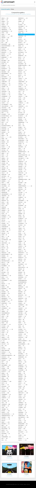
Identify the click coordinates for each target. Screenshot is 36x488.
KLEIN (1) (21, 212)
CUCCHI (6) (21, 107)
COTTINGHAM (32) (7, 104)
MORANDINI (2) (6, 275)
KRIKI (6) (3, 220)
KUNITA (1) (22, 221)
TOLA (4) (4, 402)
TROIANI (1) (5, 405)
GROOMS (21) (21, 168)
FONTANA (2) (5, 148)
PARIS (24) (5, 316)
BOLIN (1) (4, 63)
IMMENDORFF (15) (6, 189)
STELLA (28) (5, 387)
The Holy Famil (9, 474)
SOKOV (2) (21, 383)
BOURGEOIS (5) (6, 68)
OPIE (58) (21, 306)
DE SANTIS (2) (22, 115)
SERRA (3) (21, 373)
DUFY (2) (21, 130)
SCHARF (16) (5, 368)
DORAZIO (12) (22, 128)
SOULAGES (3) (6, 386)
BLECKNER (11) (5, 60)
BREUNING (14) (5, 71)
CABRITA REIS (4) (6, 78)
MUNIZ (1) (4, 285)
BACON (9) (21, 39)
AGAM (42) (5, 23)
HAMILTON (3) (22, 172)
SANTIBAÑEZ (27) (6, 365)
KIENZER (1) (5, 210)
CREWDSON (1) (22, 106)
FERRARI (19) (5, 141)
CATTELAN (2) (22, 84)
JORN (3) (21, 198)
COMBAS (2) (22, 101)
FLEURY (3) (5, 145)
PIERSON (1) (5, 327)
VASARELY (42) (6, 417)
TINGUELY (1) (21, 399)
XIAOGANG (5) (6, 433)
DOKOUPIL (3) (6, 127)
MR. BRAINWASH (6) (22, 282)
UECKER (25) (6, 410)
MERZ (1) (21, 265)
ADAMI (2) (21, 19)
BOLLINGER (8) (22, 63)
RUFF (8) (5, 361)
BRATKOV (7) (22, 70)
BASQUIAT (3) (6, 52)
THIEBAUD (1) (6, 397)
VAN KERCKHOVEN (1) (8, 414)
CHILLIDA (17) (6, 93)
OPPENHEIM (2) (6, 308)
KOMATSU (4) (5, 215)
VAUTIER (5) (6, 418)
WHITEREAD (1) (22, 425)
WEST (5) (4, 425)
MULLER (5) (6, 283)
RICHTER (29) (6, 348)
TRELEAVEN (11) (22, 404)
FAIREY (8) (5, 140)
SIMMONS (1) (21, 378)
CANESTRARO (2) (22, 81)
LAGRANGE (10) (6, 225)
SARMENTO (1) (22, 365)
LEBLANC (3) (5, 233)
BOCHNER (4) (5, 62)
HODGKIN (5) (6, 184)
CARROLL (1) (6, 83)
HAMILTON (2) (6, 174)
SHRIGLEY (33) (22, 376)
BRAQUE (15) (6, 70)
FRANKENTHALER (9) (23, 151)
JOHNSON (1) (22, 197)
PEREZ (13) (5, 322)
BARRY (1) (21, 49)
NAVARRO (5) (21, 291)
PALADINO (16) (22, 311)
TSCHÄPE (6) (22, 405)
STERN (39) (21, 387)
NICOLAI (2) (24, 296)
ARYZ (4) (20, 37)
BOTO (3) (21, 67)
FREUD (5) (21, 153)
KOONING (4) (6, 216)
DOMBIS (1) (21, 127)
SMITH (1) (4, 383)
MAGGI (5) (5, 251)
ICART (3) (4, 187)
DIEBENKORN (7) (23, 122)
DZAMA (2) (21, 132)
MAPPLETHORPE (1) (7, 254)
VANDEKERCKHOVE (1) (7, 415)
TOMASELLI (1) (22, 402)
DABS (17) (21, 109)
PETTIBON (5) (6, 324)
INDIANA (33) (5, 190)
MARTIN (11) (22, 259)
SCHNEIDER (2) (6, 370)
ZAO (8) (4, 438)
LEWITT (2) (21, 238)
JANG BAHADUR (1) (7, 194)
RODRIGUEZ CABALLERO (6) (8, 355)
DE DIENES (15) (6, 114)
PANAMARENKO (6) (5, 313)
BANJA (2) (20, 45)
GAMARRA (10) (22, 156)
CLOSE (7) (21, 99)
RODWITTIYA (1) (22, 355)
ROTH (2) (21, 358)
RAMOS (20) (21, 342)
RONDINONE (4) (22, 356)
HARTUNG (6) (5, 176)
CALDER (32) (6, 80)
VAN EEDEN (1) (22, 412)
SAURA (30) (5, 366)
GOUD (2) (5, 166)
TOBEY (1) (21, 400)
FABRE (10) (4, 138)
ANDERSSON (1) (6, 29)
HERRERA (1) (5, 181)
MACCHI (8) (5, 247)
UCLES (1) (21, 409)
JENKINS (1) (21, 194)
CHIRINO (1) (22, 94)
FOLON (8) (6, 146)
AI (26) (21, 23)
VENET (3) (21, 418)
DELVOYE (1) (5, 119)
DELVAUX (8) (21, 117)
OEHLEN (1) (21, 303)
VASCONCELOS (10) (23, 417)
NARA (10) (22, 290)
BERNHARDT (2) (6, 57)
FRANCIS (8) (21, 150)
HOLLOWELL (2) (5, 185)
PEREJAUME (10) (5, 321)
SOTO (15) (22, 384)
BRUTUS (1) (22, 73)
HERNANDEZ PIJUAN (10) (24, 179)
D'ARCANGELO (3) (6, 109)
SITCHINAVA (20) (6, 381)
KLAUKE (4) (5, 212)
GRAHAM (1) (5, 168)
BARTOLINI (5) (6, 50)
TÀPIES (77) (21, 396)
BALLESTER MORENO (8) (8, 45)
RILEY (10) (21, 350)
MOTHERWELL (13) (6, 280)
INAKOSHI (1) (22, 189)
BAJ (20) (4, 42)
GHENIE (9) (5, 158)
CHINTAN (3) (6, 94)
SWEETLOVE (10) (23, 392)
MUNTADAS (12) (23, 286)
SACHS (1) (4, 363)
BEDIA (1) (21, 53)
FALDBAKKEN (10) (23, 140)
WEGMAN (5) (5, 423)
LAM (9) (21, 226)
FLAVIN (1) (21, 143)
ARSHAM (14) (5, 37)
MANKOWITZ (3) (22, 252)
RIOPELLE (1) (6, 352)
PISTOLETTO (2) (7, 329)
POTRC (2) (5, 335)
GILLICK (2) (21, 159)
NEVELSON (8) (22, 295)
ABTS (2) (5, 19)
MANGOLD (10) (6, 252)
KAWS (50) (4, 207)
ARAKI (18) (6, 34)
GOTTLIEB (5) (22, 164)
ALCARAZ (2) (21, 24)
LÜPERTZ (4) (22, 246)
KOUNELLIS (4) (22, 218)
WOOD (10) (21, 428)
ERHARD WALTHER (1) (23, 135)
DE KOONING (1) (23, 114)
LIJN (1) (4, 241)
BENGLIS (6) (5, 55)
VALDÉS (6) (5, 412)
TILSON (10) (21, 397)
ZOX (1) (4, 440)
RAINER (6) (5, 342)
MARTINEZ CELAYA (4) (7, 260)
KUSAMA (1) (5, 223)
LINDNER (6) (22, 241)
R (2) (3, 340)
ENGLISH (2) (21, 133)
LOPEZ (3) (5, 246)
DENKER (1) (5, 120)
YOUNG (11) (22, 435)
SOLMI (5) (5, 384)
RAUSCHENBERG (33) (23, 343)
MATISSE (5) (21, 260)
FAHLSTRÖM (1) (22, 138)
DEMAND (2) (22, 119)
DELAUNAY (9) (5, 117)
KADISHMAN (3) (23, 200)
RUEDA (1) (21, 360)
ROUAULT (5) (6, 360)
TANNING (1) (6, 396)
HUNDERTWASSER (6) (25, 185)
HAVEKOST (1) (22, 176)
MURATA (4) (21, 288)
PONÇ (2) (4, 334)
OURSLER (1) (21, 309)
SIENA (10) (5, 378)
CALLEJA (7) (21, 80)
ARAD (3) (20, 32)
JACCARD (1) (22, 192)
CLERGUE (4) (5, 99)
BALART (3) (21, 42)
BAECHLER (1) (22, 40)
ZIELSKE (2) (23, 438)
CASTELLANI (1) (6, 84)
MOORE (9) (21, 273)
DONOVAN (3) (5, 128)
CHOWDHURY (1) (6, 96)
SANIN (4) (21, 363)
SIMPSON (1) (5, 379)
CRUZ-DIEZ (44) (6, 107)
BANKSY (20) (4, 47)
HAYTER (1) (6, 177)
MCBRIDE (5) (5, 264)
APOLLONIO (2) (22, 31)
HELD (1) (20, 177)
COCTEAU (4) (5, 101)
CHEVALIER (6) (6, 91)
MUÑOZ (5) (21, 285)
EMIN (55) (5, 133)
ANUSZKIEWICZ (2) (7, 31)
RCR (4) (3, 347)
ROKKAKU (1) (5, 356)
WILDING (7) (22, 427)
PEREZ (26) (21, 321)
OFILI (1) (4, 304)
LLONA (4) (21, 242)
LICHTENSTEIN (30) (6, 239)
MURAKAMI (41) (6, 288)
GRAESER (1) (22, 166)
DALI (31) (21, 111)
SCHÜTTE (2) (6, 371)
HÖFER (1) (21, 184)
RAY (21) (4, 345)
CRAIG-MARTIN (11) (7, 106)
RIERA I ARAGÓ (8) (5, 350)
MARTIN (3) (6, 259)
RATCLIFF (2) (5, 343)
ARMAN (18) (7, 36)
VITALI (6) (22, 420)
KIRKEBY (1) (21, 210)
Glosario (25, 484)
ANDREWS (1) (22, 29)
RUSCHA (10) (22, 361)
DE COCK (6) (21, 112)
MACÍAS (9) (21, 247)
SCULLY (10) (21, 371)
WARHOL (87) (22, 422)
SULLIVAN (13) (22, 391)
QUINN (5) (21, 339)
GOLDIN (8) (5, 163)
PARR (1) (4, 317)
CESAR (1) (5, 88)
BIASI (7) (5, 58)
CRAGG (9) (21, 104)
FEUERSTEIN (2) (22, 141)
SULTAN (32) (5, 392)
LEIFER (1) (4, 234)
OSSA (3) (5, 309)
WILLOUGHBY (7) (6, 428)
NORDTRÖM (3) (6, 303)
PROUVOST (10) (22, 337)
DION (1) (21, 124)
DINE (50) (4, 124)
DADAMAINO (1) (5, 111)
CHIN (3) (21, 93)
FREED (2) (5, 153)
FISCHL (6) (4, 143)
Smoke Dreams (9, 457)
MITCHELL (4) (5, 272)
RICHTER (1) (22, 348)
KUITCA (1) (6, 221)
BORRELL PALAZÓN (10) (24, 65)
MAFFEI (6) (21, 249)
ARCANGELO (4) (21, 34)
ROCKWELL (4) (22, 353)
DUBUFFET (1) (5, 130)
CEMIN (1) (22, 86)
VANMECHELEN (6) (23, 415)
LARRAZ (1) (21, 228)
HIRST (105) (5, 182)
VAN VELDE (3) (22, 414)
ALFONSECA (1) (6, 27)
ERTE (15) (6, 137)
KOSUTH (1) (5, 218)
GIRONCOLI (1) (22, 161)
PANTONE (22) (22, 313)
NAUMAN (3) (5, 291)
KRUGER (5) (22, 220)
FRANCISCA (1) (5, 151)
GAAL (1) (4, 156)
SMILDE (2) (22, 381)
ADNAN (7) (21, 21)
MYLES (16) (5, 290)
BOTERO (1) (6, 67)
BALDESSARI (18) (6, 44)
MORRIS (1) (5, 278)
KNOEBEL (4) (21, 213)
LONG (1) (5, 244)
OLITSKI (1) (5, 306)
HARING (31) (21, 174)
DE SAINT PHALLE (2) (6, 115)
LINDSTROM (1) (6, 242)
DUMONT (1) (5, 132)
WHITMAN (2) (5, 427)
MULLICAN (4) (22, 283)
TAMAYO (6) (22, 394)
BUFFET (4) (22, 75)
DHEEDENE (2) (22, 120)
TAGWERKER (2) (6, 394)
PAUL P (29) (4, 319)
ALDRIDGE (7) (5, 26)
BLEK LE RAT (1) (21, 60)
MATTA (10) (5, 262)
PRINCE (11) (5, 337)
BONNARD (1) (5, 65)
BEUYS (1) (21, 57)
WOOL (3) (22, 430)
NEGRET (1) (21, 293)
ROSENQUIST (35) (6, 358)
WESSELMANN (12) (22, 423)
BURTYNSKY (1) (6, 76)
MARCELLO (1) (23, 254)
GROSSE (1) (6, 169)
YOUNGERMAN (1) (6, 436)
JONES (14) (5, 198)
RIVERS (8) (21, 352)
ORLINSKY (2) (22, 308)
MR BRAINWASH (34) (22, 280)
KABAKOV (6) (5, 200)
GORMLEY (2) (5, 164)
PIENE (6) (21, 326)
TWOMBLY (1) (5, 409)
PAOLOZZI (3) (22, 314)
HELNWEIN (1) (6, 179)
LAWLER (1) (21, 229)
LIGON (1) (21, 239)
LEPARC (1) (21, 236)
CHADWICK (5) (22, 88)
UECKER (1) (22, 410)
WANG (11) (5, 422)
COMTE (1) (5, 102)
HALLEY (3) (5, 172)
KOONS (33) (21, 216)
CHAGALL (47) (5, 89)
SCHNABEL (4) (22, 368)
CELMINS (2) (5, 86)
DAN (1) (5, 112)
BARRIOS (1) (5, 49)
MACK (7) (4, 249)
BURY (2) (20, 76)
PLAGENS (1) (21, 329)
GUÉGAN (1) (22, 169)
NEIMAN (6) (5, 295)
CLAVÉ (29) (21, 97)
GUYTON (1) (21, 171)
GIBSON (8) (5, 159)
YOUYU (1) (20, 436)
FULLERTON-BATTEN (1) (24, 154)
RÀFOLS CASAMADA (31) (24, 340)
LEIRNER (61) (22, 234)
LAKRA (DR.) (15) (5, 226)
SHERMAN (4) (5, 376)
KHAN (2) (21, 208)
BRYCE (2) (5, 75)
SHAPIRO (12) (5, 374)
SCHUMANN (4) (22, 370)
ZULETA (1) (22, 440)
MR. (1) (3, 282)
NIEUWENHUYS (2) (7, 299)
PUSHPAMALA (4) (5, 339)
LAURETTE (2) (6, 229)
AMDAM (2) (21, 27)
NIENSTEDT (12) (22, 298)
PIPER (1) (21, 327)
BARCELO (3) (22, 47)
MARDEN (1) (5, 255)
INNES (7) (21, 190)
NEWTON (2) (5, 296)
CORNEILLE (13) (23, 102)
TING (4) (5, 399)
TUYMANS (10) (22, 407)
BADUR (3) (5, 40)
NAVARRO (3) (5, 293)
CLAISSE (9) (6, 97)
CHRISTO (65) (22, 96)
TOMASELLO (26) (6, 404)
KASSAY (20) (5, 203)
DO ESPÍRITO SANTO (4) (7, 125)
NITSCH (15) (22, 299)
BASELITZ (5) (22, 50)
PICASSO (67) (5, 326)
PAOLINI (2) (5, 314)
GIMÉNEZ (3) (5, 161)
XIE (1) (21, 433)
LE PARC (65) (5, 231)
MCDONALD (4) (22, 264)
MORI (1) (5, 277)
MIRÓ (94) (21, 270)
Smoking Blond (26, 457)
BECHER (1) (6, 53)
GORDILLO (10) (22, 163)
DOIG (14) (21, 125)
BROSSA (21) (21, 71)
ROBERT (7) (6, 353)
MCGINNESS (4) (6, 265)
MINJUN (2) (21, 269)
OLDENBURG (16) (22, 304)
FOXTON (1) (5, 150)
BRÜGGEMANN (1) (6, 73)
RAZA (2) (21, 345)
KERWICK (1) (5, 208)
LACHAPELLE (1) (22, 223)
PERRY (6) (21, 322)
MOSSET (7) (22, 278)
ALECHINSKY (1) (22, 26)
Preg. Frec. (28, 484)
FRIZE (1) (5, 154)
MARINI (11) (22, 255)
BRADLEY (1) (21, 68)
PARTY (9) (21, 317)
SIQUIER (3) (21, 379)
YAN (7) (4, 435)
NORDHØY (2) (22, 301)
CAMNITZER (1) (6, 81)
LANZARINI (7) (6, 228)
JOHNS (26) (5, 197)
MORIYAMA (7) (22, 277)
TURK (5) (4, 407)
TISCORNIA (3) (5, 400)
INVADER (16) (4, 192)
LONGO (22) (22, 244)
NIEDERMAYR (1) (6, 298)
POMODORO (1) (23, 332)
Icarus (26, 474)
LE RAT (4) (21, 231)
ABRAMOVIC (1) (22, 18)
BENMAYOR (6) (22, 55)
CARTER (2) (22, 83)
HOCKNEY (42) (22, 182)
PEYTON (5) (22, 324)
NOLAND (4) (5, 301)
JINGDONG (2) (5, 195)
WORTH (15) (5, 431)
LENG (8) (5, 236)
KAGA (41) (5, 202)
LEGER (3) (21, 233)
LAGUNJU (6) (21, 225)
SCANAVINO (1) (22, 366)
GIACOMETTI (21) (23, 158)
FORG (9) (21, 148)
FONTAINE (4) (22, 146)
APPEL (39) (5, 32)
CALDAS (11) (22, 78)
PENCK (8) (21, 319)
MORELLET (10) (23, 275)
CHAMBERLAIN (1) (22, 89)
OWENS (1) (5, 311)
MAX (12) (21, 262)
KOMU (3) (21, 215)
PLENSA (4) (5, 330)
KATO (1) (21, 203)
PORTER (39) (22, 334)
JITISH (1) (21, 195)
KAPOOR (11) (22, 202)
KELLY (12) (22, 207)
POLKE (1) (5, 332)
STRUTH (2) (5, 389)
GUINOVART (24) (6, 171)
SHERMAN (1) (22, 374)
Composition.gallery (5, 9)
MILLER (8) (5, 269)
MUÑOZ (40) (5, 286)
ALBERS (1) (5, 24)
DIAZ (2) (5, 122)
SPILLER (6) (21, 386)
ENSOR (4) (5, 135)
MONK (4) (5, 273)
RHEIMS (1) (21, 347)
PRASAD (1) (22, 335)
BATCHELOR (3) (22, 52)
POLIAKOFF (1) (22, 330)
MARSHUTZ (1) (22, 257)
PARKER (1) (22, 316)
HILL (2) (20, 181)
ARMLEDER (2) (22, 36)
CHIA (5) (21, 91)
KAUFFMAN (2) (22, 205)
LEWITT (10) (5, 238)
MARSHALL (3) (7, 257)
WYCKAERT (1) (22, 431)
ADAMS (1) (5, 21)
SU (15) (21, 389)
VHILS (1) (3, 420)
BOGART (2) (21, 62)
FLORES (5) (22, 145)
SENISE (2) (5, 373)
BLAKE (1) (21, 58)
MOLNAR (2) (21, 272)
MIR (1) (5, 270)
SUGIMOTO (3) (6, 391)
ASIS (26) (5, 39)
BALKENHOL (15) (23, 44)
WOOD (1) (4, 430)
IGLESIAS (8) (22, 187)
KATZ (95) (4, 205)
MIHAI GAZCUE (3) (23, 267)
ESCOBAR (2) (22, 137)
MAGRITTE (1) (22, 251)
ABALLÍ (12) (5, 18)
